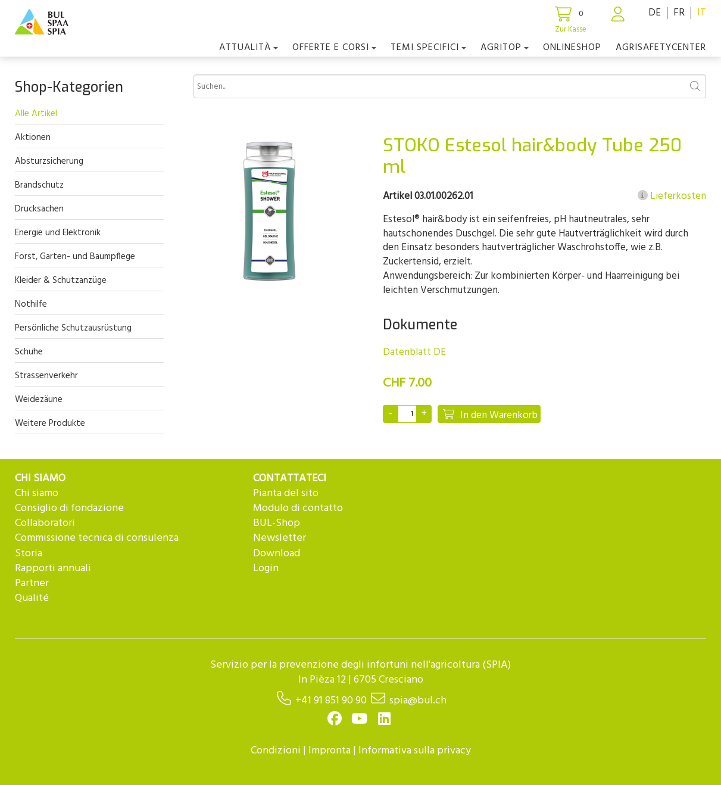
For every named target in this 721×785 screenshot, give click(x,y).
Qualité (32, 598)
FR (679, 13)
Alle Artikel (36, 114)
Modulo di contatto (298, 508)
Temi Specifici (428, 47)
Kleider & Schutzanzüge (61, 280)
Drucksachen (39, 209)
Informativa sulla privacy (414, 750)
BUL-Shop (276, 523)
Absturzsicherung (49, 161)
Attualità (248, 47)
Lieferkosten (672, 196)
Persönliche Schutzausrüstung (73, 328)
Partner (32, 583)
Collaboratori (45, 523)
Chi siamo (36, 493)
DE (654, 13)
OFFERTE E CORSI (334, 47)
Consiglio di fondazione (69, 508)
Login (266, 568)
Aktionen (33, 137)
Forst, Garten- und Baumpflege (75, 257)
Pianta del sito (286, 493)
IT (701, 13)
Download (276, 553)
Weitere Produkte (50, 423)
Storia (28, 553)
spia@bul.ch (418, 700)
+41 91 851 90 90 (331, 700)
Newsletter (279, 538)
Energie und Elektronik (58, 233)
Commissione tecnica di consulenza (97, 538)
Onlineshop (572, 47)
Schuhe (29, 352)
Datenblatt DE (414, 352)
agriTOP (504, 47)
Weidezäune (39, 399)
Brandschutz (39, 185)
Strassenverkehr (46, 376)
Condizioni (276, 750)
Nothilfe (31, 304)
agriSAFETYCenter (661, 47)
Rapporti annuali (53, 568)
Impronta (329, 750)
